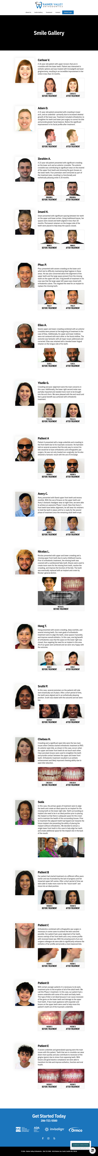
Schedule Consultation (80, 1145)
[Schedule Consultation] (92, 1150)
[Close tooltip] (89, 1142)
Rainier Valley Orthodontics (49, 5)
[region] (61, 88)
